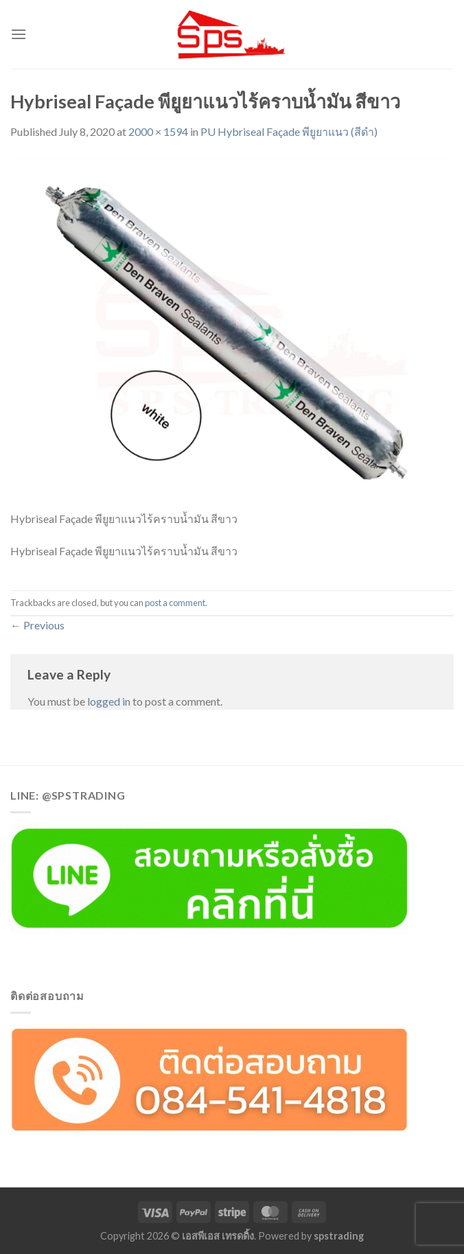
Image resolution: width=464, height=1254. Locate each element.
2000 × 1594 (158, 131)
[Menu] (18, 34)
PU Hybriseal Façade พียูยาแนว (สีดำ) (289, 131)
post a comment (175, 602)
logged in (108, 701)
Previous (37, 624)
